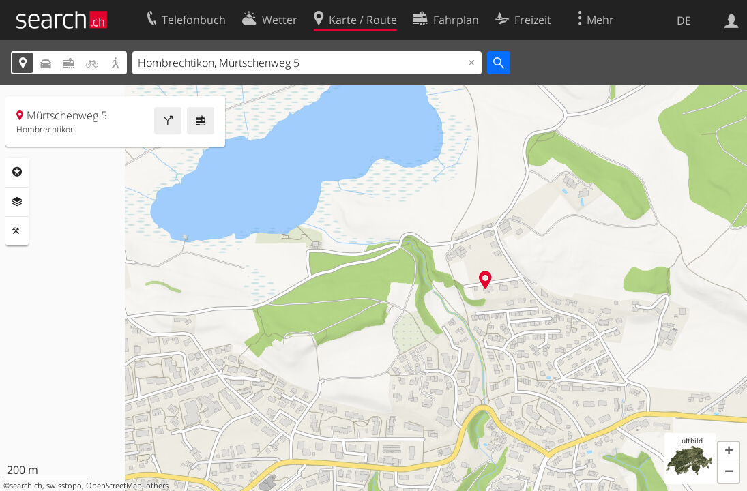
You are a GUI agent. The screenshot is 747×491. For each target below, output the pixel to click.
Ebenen (17, 202)
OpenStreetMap (114, 485)
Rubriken (17, 172)
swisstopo (64, 485)
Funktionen (17, 231)
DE (684, 20)
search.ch (26, 485)
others (157, 485)
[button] (728, 452)
